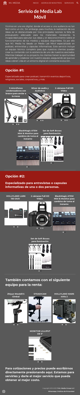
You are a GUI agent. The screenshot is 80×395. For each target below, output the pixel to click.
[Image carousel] (15, 112)
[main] (40, 14)
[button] (77, 2)
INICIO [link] (36, 3)
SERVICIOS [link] (69, 3)
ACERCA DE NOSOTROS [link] (51, 3)
